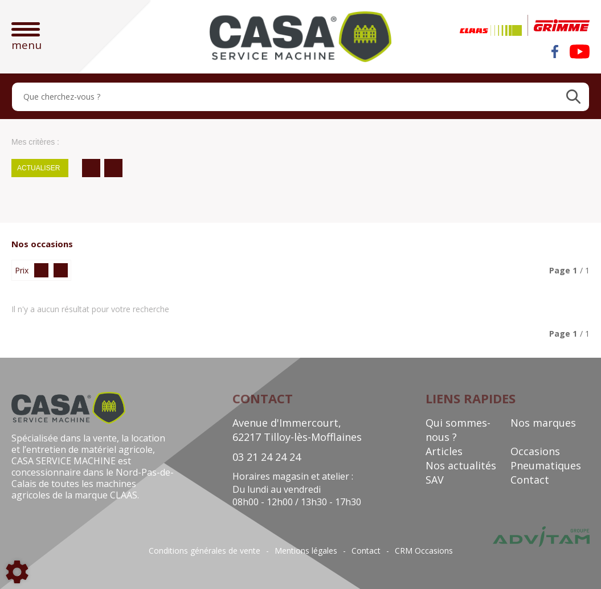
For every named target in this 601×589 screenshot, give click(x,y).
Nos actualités (461, 465)
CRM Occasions (424, 551)
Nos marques (543, 423)
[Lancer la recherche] (573, 97)
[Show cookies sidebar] (17, 572)
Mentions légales (306, 551)
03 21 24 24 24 (266, 457)
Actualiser (38, 168)
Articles (444, 451)
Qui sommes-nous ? (458, 430)
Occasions (535, 451)
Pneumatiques (545, 465)
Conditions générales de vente (204, 551)
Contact (529, 479)
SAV (435, 479)
